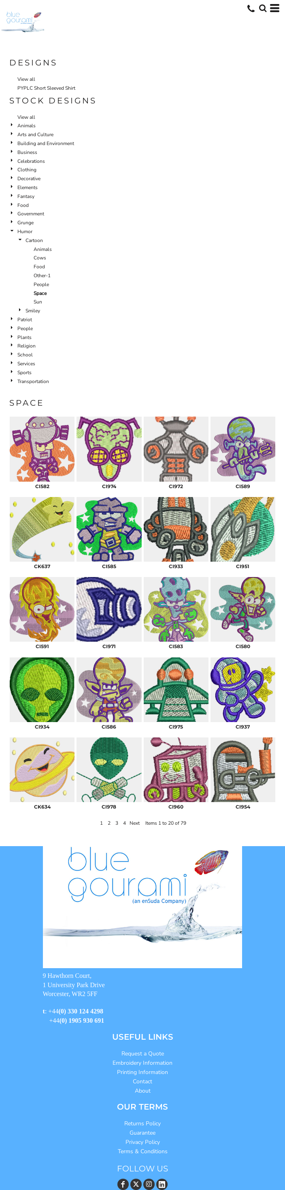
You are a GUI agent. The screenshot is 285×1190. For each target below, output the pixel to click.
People (41, 284)
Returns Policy (142, 1123)
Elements (27, 187)
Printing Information (142, 1072)
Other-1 (42, 275)
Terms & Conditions (143, 1151)
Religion (26, 346)
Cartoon (34, 240)
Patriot (24, 319)
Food (23, 205)
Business (27, 152)
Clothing (26, 169)
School (25, 355)
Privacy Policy (142, 1142)
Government (30, 214)
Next (135, 823)
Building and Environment (45, 143)
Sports (24, 372)
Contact (142, 1081)
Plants (24, 337)
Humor (24, 231)
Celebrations (31, 161)
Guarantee (142, 1133)
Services (26, 363)
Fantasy (25, 196)
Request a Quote (142, 1053)
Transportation (33, 381)
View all (26, 79)
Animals (26, 125)
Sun (38, 302)
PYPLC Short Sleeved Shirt (46, 88)
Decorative (28, 178)
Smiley (33, 311)
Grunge (25, 222)
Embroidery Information (142, 1063)
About (143, 1091)
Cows (40, 258)
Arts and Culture (35, 134)
